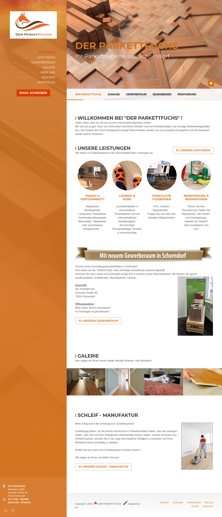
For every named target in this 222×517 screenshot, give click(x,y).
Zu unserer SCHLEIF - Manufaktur (103, 466)
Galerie (49, 67)
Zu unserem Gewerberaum (98, 320)
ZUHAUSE (114, 94)
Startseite (46, 52)
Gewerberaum (43, 62)
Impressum (46, 82)
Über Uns (47, 72)
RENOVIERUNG (187, 94)
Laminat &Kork (127, 197)
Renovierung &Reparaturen (196, 197)
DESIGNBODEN (162, 94)
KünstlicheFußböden (161, 197)
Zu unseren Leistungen (193, 150)
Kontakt (48, 77)
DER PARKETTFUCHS (88, 94)
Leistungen (46, 57)
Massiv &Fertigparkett (92, 197)
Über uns (208, 502)
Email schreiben (33, 93)
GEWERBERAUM (136, 94)
